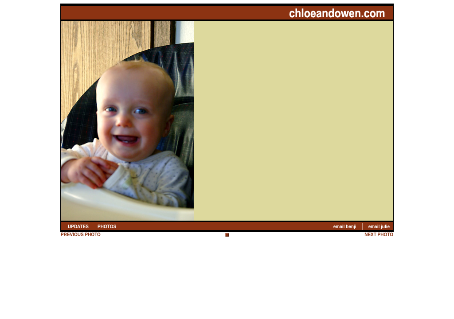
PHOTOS (107, 226)
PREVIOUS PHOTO (81, 234)
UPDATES (78, 226)
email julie (379, 226)
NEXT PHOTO (378, 234)
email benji (344, 226)
